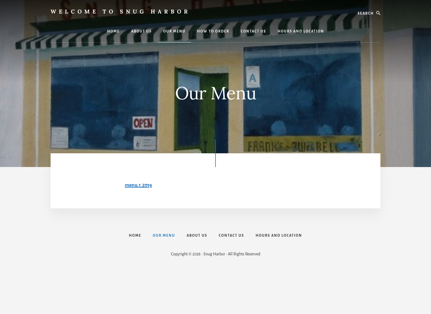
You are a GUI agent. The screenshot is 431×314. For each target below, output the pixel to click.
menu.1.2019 (138, 185)
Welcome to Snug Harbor (120, 11)
